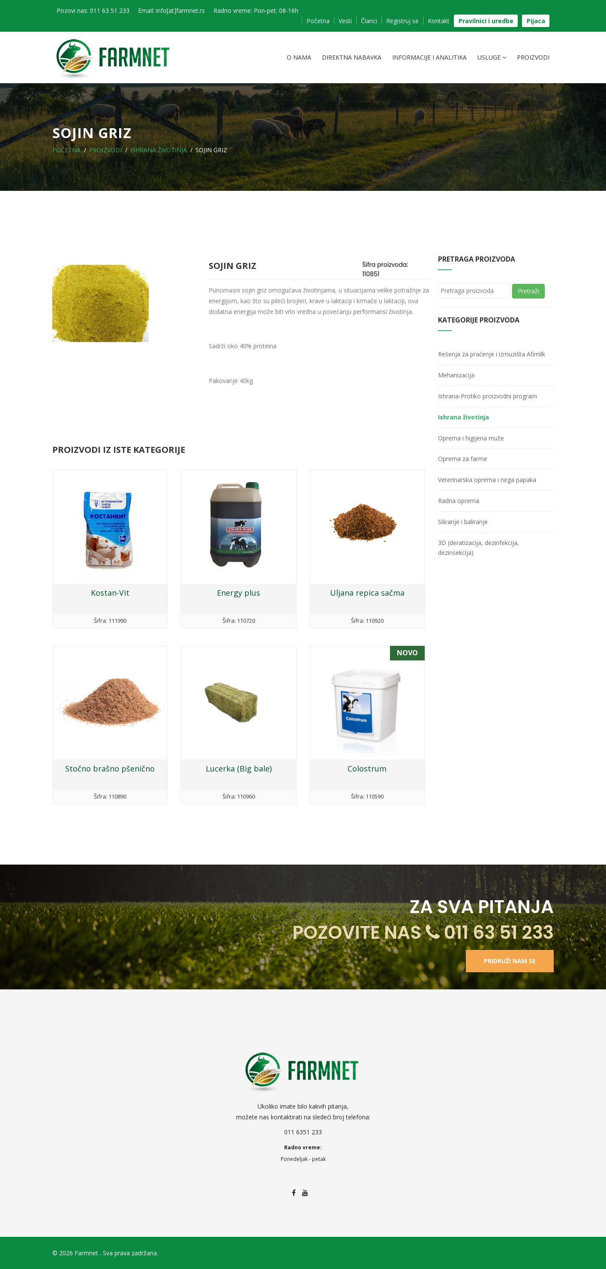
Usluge (491, 57)
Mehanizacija (456, 375)
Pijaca (536, 21)
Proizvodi (533, 57)
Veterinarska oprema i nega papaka (487, 480)
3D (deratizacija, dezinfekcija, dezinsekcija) (478, 548)
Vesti (345, 21)
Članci (369, 21)
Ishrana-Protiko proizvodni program (487, 396)
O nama (299, 57)
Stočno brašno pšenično (110, 768)
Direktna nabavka (351, 57)
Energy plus (238, 593)
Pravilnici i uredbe (486, 21)
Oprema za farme (462, 459)
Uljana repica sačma (367, 593)
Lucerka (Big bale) (239, 768)
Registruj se (402, 21)
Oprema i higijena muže (471, 438)
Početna (318, 21)
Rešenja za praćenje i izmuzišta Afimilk (491, 354)
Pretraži (528, 291)
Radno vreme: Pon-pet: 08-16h (255, 10)
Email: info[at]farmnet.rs (171, 10)
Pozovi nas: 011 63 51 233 (93, 10)
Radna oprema (458, 501)
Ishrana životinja (158, 150)
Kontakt (439, 21)
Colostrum (367, 768)
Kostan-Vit (110, 593)
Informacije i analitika (429, 57)
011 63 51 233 (490, 932)
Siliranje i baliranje (463, 522)
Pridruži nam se (510, 961)
